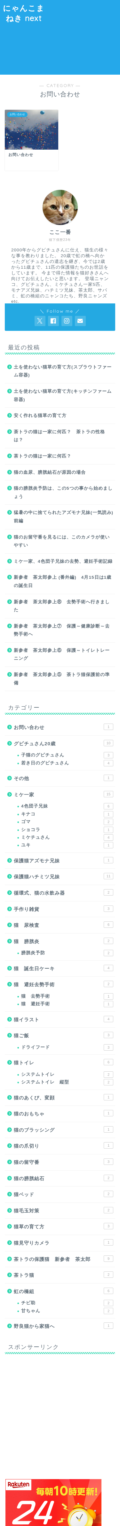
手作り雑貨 (63, 908)
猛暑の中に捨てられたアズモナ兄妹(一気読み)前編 (63, 516)
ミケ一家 (63, 794)
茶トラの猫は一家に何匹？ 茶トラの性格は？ (59, 436)
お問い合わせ (63, 727)
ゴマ (67, 822)
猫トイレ (63, 1062)
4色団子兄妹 (67, 806)
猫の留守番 (63, 1161)
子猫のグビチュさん (67, 755)
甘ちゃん (67, 1311)
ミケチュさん (67, 837)
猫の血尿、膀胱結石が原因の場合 (50, 472)
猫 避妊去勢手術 (63, 984)
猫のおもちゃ (63, 1113)
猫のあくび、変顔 (63, 1097)
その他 (63, 778)
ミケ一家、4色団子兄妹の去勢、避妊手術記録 (63, 561)
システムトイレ (67, 1074)
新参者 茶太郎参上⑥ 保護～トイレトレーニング (62, 654)
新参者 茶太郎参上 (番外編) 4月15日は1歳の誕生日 (62, 581)
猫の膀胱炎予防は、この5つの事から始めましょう (63, 492)
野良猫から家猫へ (63, 1325)
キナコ (67, 814)
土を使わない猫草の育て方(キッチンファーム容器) (63, 395)
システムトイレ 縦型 (67, 1082)
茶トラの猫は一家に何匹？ (42, 456)
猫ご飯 (63, 1035)
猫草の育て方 (63, 1226)
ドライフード (67, 1047)
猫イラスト (63, 1019)
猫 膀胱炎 (63, 941)
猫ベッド (63, 1194)
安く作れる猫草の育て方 (40, 415)
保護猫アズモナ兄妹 (63, 860)
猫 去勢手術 (67, 996)
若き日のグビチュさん (67, 763)
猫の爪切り (63, 1145)
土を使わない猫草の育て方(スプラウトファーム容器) (63, 371)
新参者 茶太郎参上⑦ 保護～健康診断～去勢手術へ (62, 630)
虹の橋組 (63, 1291)
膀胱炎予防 (67, 953)
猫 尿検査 (63, 924)
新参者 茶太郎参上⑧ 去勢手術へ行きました (62, 606)
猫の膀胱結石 (63, 1178)
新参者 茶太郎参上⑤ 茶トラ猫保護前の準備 (62, 678)
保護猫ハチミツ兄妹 (63, 876)
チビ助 (67, 1303)
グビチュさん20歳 (63, 743)
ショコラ (67, 830)
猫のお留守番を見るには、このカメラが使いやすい (62, 541)
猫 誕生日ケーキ (63, 968)
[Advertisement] (83, 36)
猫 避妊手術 (67, 1004)
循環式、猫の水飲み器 (63, 892)
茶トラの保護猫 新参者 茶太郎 (63, 1258)
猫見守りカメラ (63, 1242)
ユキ (67, 845)
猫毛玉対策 (63, 1210)
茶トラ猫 (63, 1274)
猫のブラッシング (63, 1129)
